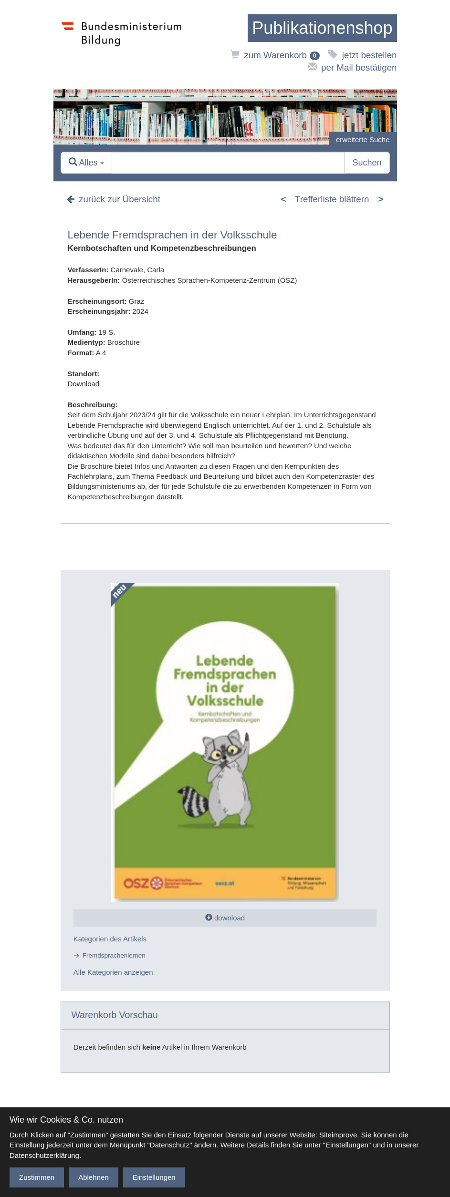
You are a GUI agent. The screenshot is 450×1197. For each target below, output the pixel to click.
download (225, 918)
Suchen (366, 162)
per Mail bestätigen (352, 67)
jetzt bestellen (362, 55)
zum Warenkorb (275, 55)
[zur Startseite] (322, 28)
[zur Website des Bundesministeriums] (121, 44)
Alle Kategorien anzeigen (113, 973)
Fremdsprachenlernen (114, 956)
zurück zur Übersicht (113, 199)
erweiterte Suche (363, 139)
